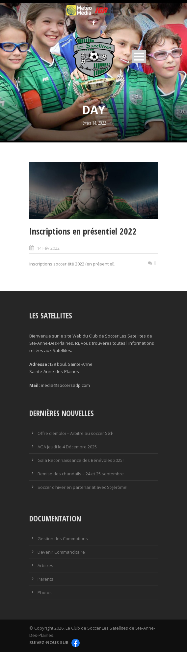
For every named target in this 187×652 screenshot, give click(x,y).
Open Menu (139, 56)
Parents (45, 579)
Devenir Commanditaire (61, 552)
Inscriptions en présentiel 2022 (83, 231)
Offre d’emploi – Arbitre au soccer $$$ (75, 433)
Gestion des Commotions (63, 538)
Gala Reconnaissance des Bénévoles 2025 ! (81, 460)
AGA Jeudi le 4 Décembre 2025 (67, 447)
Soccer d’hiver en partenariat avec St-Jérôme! (82, 487)
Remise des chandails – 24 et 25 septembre (81, 474)
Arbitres (45, 565)
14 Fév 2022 (48, 248)
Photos (45, 592)
